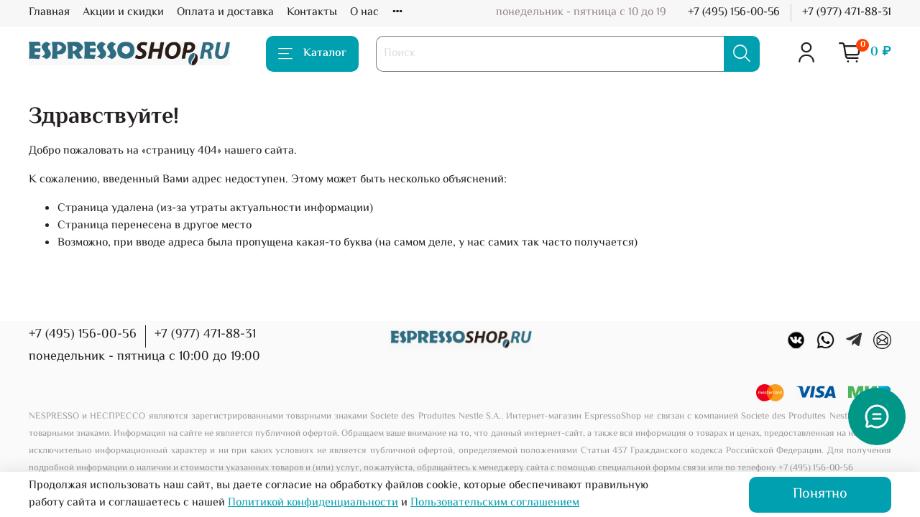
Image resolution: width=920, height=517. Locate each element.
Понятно (820, 494)
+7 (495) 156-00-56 (734, 13)
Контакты (312, 13)
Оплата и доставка (225, 13)
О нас (364, 13)
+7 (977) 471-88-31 (846, 13)
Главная (49, 13)
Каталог (312, 53)
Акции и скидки (123, 13)
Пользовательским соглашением (494, 503)
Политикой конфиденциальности (313, 503)
